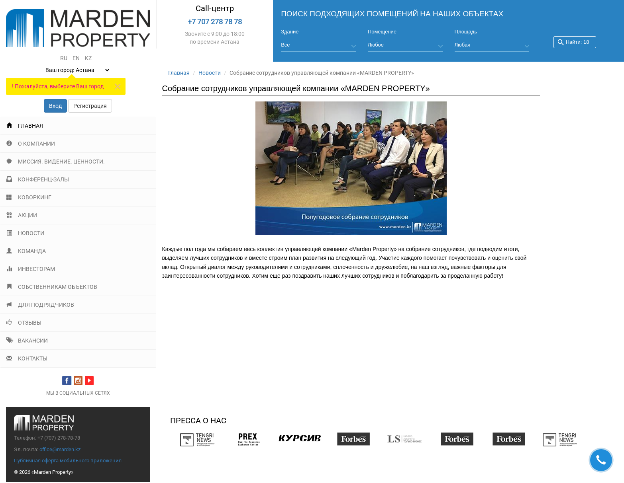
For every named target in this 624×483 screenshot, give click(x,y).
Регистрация (90, 106)
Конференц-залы (37, 179)
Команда (26, 251)
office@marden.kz (59, 449)
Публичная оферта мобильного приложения (68, 461)
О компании (30, 143)
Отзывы (23, 322)
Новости (25, 233)
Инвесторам (30, 269)
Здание (289, 32)
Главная (24, 126)
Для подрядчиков (40, 305)
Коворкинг (28, 197)
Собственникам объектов (51, 287)
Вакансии (27, 340)
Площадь (466, 32)
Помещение (382, 32)
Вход (55, 106)
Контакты (26, 358)
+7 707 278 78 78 (215, 22)
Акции (21, 215)
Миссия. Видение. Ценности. (55, 161)
